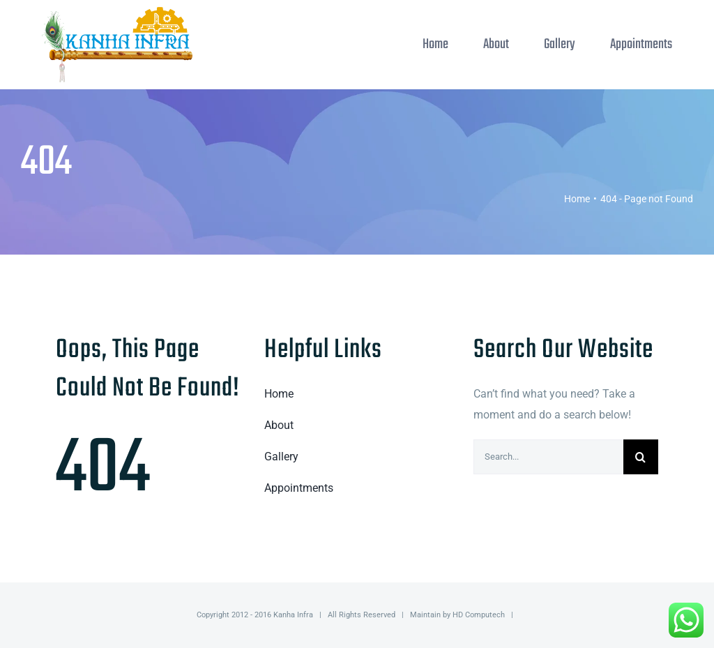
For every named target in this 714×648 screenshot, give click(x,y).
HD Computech (479, 614)
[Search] (640, 456)
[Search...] (548, 456)
